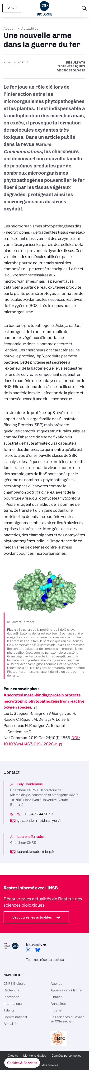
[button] (22, 1063)
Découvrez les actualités (32, 917)
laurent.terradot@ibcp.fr (35, 852)
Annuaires (58, 1003)
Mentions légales (34, 1055)
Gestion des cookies (44, 1065)
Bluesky (37, 949)
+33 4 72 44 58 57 (42, 814)
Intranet (56, 1010)
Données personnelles (66, 1055)
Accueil (10, 28)
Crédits (13, 1055)
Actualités (29, 28)
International (13, 1003)
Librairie (56, 997)
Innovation (11, 997)
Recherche (11, 990)
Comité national (15, 1017)
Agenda (56, 983)
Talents (9, 1010)
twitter (28, 949)
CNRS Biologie (14, 983)
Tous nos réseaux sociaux (45, 960)
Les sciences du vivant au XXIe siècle (67, 1019)
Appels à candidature (66, 990)
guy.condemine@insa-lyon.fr (39, 820)
